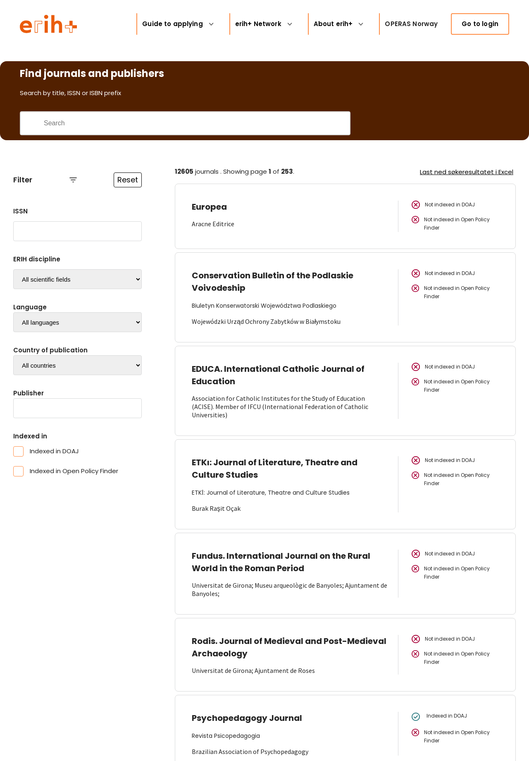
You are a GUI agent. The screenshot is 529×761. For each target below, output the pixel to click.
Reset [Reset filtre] (127, 180)
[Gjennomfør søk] (32, 123)
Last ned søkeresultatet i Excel (466, 172)
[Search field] (196, 123)
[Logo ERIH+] (48, 24)
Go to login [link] (480, 23)
